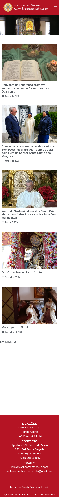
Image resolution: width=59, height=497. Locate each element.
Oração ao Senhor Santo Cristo (22, 272)
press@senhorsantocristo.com (29, 466)
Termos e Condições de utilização (29, 487)
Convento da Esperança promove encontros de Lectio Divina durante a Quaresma (25, 88)
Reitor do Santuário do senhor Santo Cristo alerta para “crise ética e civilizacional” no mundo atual (29, 214)
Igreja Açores (30, 431)
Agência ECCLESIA (30, 436)
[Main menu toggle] (55, 7)
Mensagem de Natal (15, 327)
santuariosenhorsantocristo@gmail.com (29, 471)
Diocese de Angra (30, 427)
